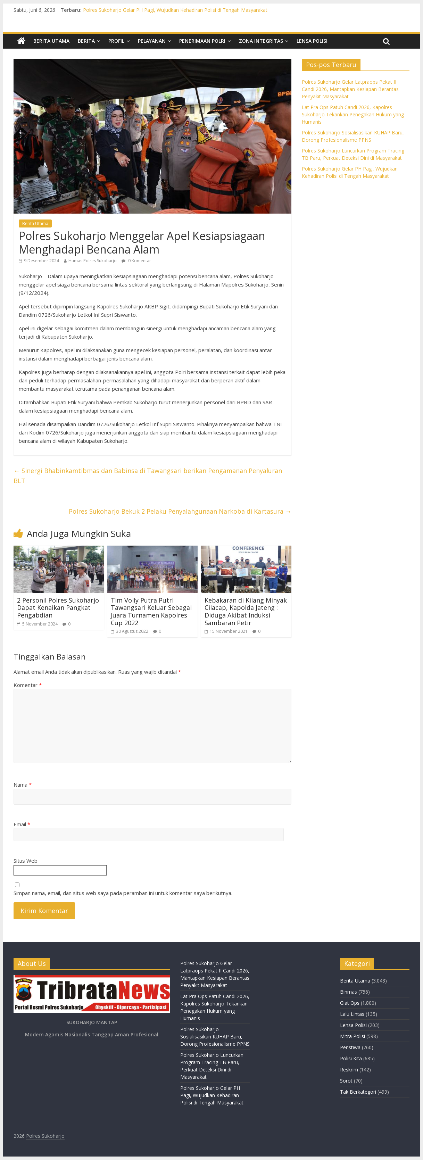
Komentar (28, 684)
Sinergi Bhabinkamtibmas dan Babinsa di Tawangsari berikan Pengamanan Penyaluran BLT (148, 475)
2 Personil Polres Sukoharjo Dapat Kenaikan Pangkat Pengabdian (58, 607)
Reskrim (349, 1069)
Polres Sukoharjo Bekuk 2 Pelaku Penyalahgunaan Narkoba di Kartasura (180, 511)
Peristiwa (350, 1047)
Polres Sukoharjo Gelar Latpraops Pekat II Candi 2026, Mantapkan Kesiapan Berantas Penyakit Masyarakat (350, 89)
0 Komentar (136, 261)
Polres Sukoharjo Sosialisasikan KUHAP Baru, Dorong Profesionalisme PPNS (215, 1036)
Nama (23, 784)
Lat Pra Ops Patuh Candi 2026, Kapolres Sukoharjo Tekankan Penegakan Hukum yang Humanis (353, 114)
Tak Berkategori (358, 1091)
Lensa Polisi (312, 41)
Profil (116, 41)
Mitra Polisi (352, 1036)
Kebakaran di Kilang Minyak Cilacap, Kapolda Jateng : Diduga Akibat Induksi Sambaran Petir (246, 611)
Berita (86, 41)
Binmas (348, 991)
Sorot (346, 1080)
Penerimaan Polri (202, 41)
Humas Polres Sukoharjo (92, 261)
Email (22, 824)
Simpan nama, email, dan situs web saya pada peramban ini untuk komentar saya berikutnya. (123, 892)
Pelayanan (152, 41)
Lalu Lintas (352, 1014)
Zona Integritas (261, 41)
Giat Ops (349, 1003)
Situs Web (26, 860)
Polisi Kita (351, 1058)
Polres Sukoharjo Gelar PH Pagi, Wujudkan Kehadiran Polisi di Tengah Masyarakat (175, 10)
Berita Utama (51, 41)
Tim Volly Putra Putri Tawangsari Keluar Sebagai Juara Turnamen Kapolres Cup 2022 (151, 611)
